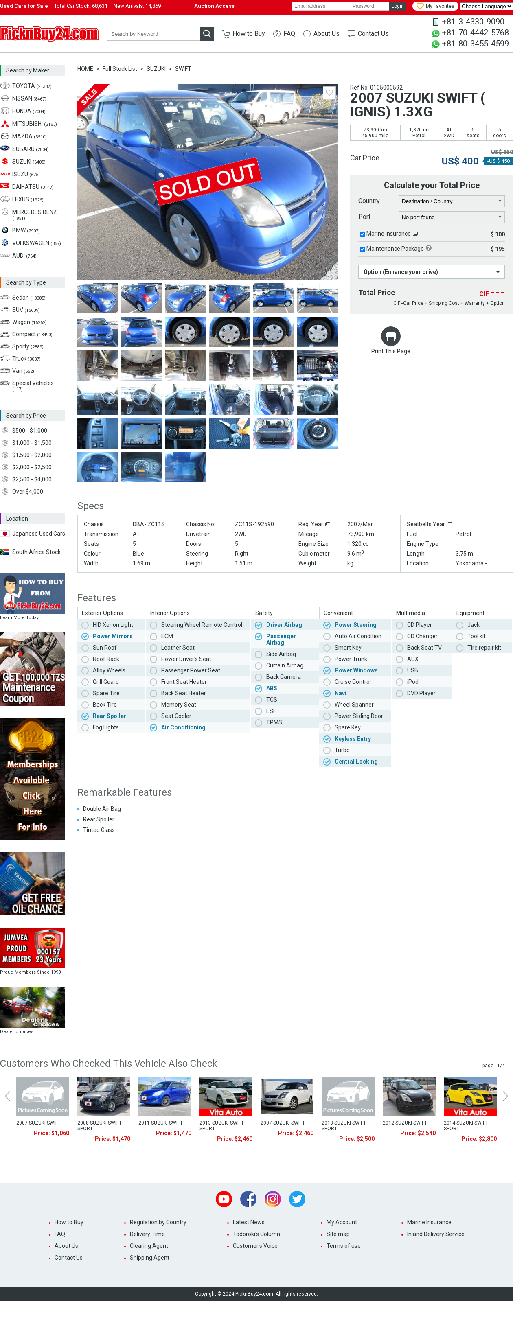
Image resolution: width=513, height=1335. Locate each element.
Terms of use (344, 1246)
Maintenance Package (395, 248)
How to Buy (248, 33)
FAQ (289, 33)
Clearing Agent (149, 1246)
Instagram (273, 1199)
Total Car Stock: (80, 6)
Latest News (249, 1222)
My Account (342, 1222)
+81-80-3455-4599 (475, 43)
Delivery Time (147, 1234)
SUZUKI (156, 69)
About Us (327, 33)
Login (398, 6)
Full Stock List (120, 69)
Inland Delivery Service (436, 1234)
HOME (85, 69)
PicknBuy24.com (49, 34)
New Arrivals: (137, 6)
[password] (369, 6)
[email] (321, 6)
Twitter (297, 1199)
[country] (452, 201)
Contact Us (373, 33)
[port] (452, 217)
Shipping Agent (149, 1257)
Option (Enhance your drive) (401, 272)
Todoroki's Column (256, 1234)
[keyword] (153, 34)
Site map (338, 1234)
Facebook (248, 1199)
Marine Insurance (388, 233)
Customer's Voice (255, 1246)
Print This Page (390, 351)
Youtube (224, 1199)
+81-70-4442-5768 (475, 32)
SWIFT (183, 69)
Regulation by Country (158, 1222)
